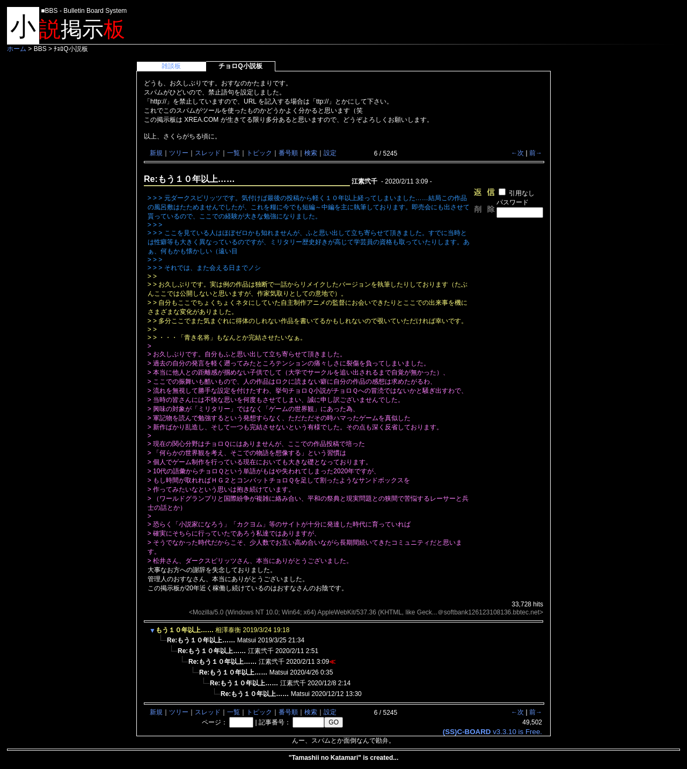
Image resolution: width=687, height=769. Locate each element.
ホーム (16, 49)
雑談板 (171, 66)
